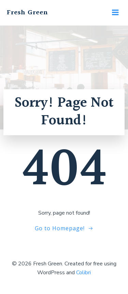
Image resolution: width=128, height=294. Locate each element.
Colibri (83, 272)
